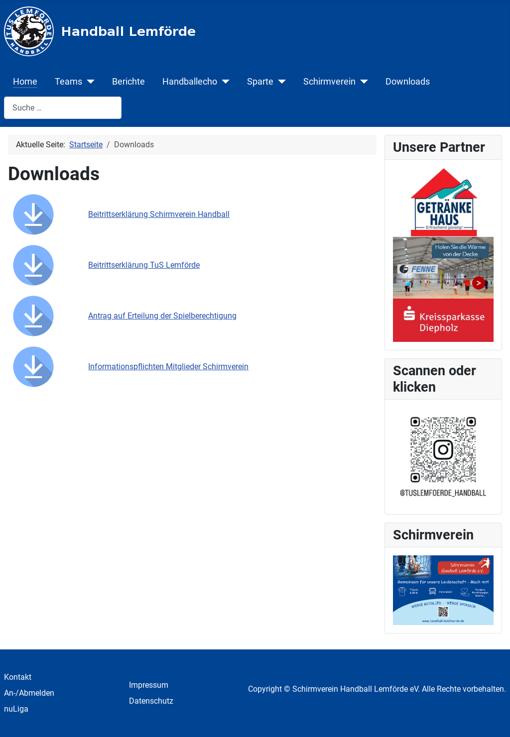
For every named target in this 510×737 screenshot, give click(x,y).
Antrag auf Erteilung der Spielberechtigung (162, 315)
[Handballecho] (223, 81)
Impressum (148, 685)
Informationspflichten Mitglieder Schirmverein (168, 366)
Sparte (260, 82)
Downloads (407, 82)
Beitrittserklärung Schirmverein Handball (159, 214)
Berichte (128, 82)
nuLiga (16, 709)
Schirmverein (329, 82)
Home (25, 82)
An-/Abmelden (29, 693)
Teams (68, 82)
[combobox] (63, 108)
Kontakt (17, 677)
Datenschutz (151, 701)
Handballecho (189, 82)
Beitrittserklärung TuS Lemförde (144, 265)
